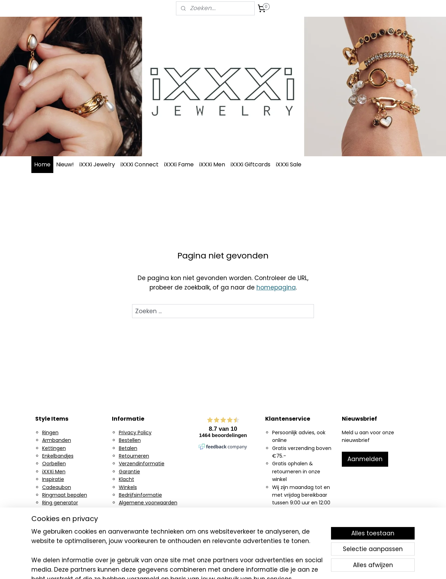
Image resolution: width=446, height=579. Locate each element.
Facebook (54, 518)
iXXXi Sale (288, 164)
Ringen (50, 432)
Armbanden (56, 440)
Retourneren (134, 455)
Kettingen (54, 448)
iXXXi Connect (140, 164)
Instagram (54, 510)
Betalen (128, 448)
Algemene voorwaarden (148, 502)
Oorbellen (54, 463)
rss (265, 566)
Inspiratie (53, 479)
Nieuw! (65, 164)
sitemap (250, 566)
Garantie (129, 471)
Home (42, 164)
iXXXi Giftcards (250, 164)
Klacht (126, 479)
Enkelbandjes (58, 455)
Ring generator (60, 502)
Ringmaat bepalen (64, 494)
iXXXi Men (212, 164)
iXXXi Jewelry (97, 164)
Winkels (128, 487)
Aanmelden (365, 459)
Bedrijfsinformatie (140, 494)
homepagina (276, 287)
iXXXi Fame (179, 164)
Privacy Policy (135, 432)
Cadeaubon (56, 487)
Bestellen (130, 440)
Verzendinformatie (141, 463)
